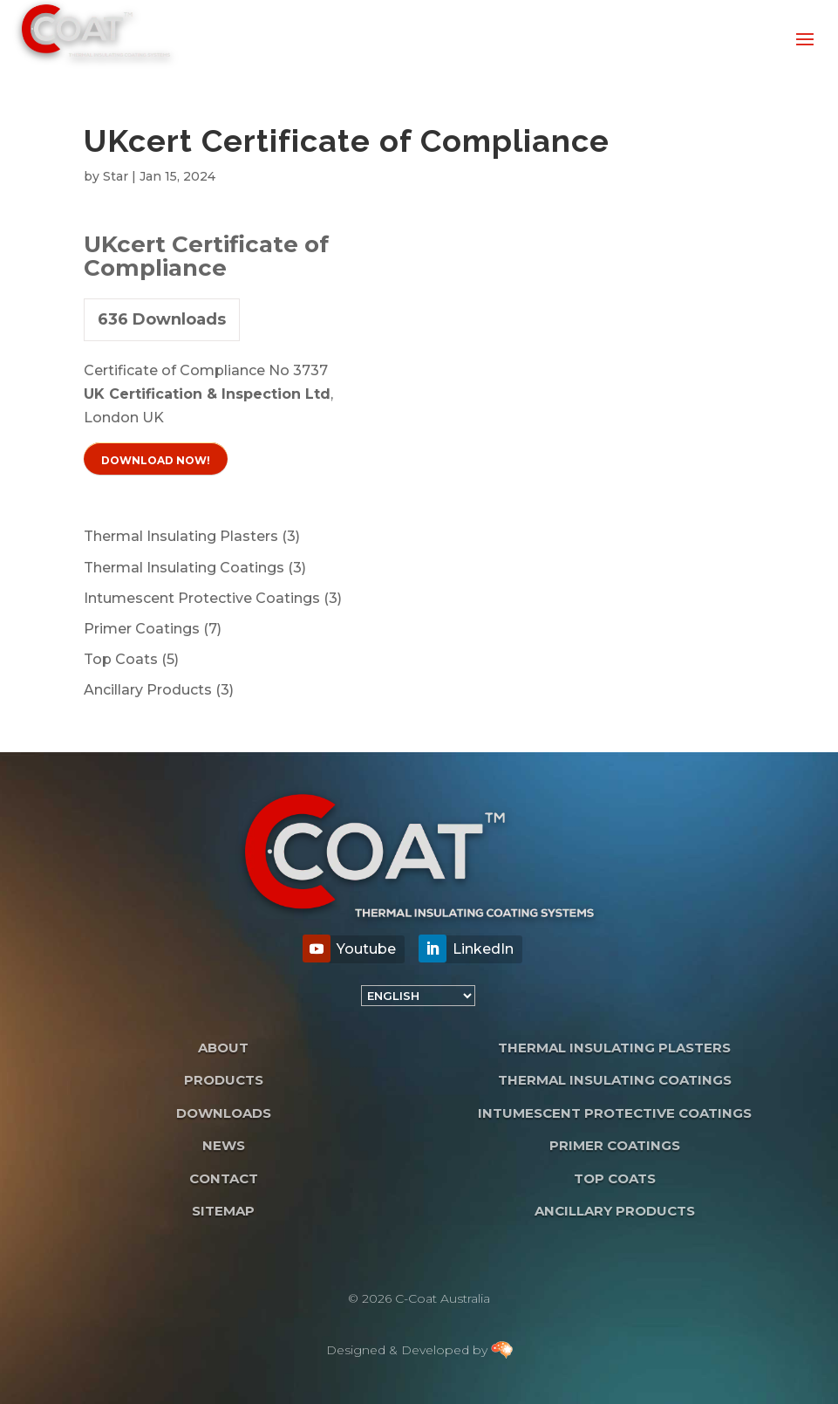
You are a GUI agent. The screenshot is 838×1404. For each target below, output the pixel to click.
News (223, 1145)
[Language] (418, 995)
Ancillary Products (615, 1210)
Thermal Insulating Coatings (615, 1080)
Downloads (223, 1113)
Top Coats (615, 1178)
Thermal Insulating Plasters (614, 1047)
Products (223, 1080)
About (223, 1047)
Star (115, 176)
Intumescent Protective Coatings (615, 1113)
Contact (223, 1178)
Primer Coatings (614, 1145)
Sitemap (223, 1210)
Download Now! (155, 460)
